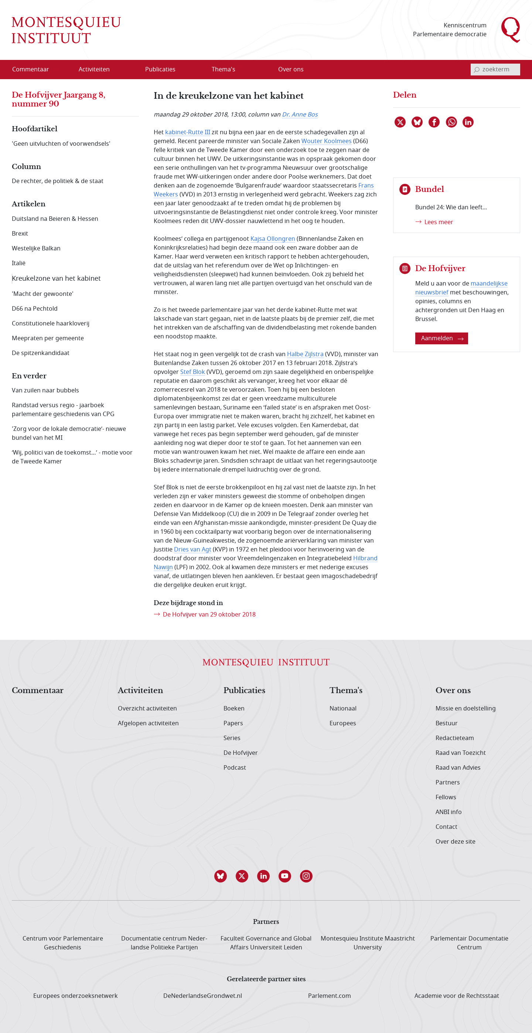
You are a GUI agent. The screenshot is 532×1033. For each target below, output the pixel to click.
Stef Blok (192, 372)
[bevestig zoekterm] (476, 69)
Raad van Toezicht (461, 753)
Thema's (346, 690)
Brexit (20, 233)
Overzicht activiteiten (147, 708)
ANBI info (449, 812)
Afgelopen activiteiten (148, 723)
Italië (18, 263)
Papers (233, 723)
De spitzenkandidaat (40, 353)
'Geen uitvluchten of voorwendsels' (61, 143)
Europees (343, 723)
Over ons (453, 690)
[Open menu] (118, 69)
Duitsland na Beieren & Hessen (55, 219)
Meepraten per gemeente (48, 338)
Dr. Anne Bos (300, 114)
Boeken (234, 708)
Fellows (446, 797)
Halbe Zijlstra (305, 354)
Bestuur (447, 723)
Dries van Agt (192, 549)
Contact (446, 827)
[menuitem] (35, 69)
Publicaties (244, 690)
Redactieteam (455, 738)
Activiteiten (140, 690)
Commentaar (38, 690)
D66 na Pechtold (35, 308)
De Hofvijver (241, 753)
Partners (448, 782)
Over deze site (455, 841)
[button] (223, 876)
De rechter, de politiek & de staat (57, 181)
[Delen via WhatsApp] (451, 122)
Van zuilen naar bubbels (45, 390)
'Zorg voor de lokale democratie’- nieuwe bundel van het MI (69, 433)
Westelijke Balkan (36, 248)
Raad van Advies (458, 767)
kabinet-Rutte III (187, 132)
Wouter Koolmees (326, 141)
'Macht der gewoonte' (43, 294)
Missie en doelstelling (466, 708)
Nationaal (343, 708)
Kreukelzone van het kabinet (56, 278)
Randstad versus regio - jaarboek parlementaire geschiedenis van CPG (63, 410)
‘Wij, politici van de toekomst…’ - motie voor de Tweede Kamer (72, 457)
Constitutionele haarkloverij (50, 323)
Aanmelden (442, 338)
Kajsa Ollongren (272, 238)
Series (232, 738)
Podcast (235, 767)
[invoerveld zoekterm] (495, 69)
